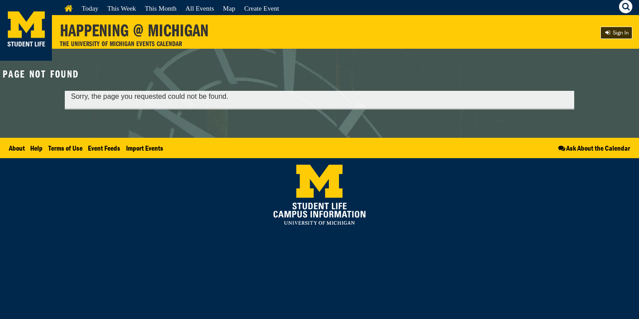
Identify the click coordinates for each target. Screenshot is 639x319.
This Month (160, 8)
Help (36, 148)
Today (90, 8)
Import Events (144, 148)
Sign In (616, 32)
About (17, 148)
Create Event (261, 8)
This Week (121, 8)
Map (229, 8)
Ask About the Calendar (593, 148)
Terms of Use (65, 148)
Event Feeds (104, 148)
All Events (199, 8)
